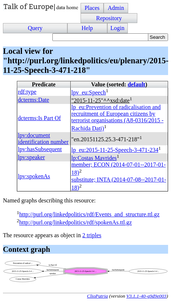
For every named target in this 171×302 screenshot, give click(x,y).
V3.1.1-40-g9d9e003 (146, 296)
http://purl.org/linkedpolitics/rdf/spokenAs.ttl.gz (75, 223)
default (136, 84)
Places (92, 8)
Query (35, 28)
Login (117, 28)
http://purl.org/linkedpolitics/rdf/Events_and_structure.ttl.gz (89, 214)
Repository (109, 18)
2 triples (91, 235)
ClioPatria (97, 296)
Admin (116, 8)
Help (87, 28)
